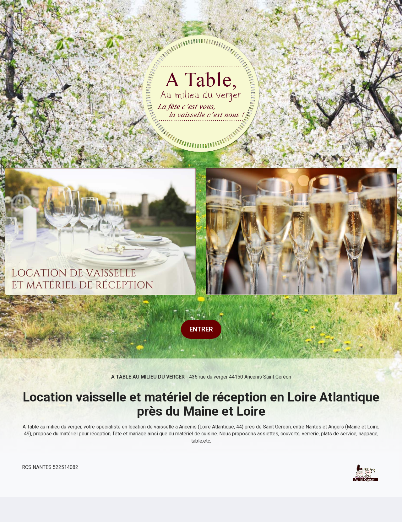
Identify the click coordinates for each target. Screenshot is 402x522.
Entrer (201, 329)
